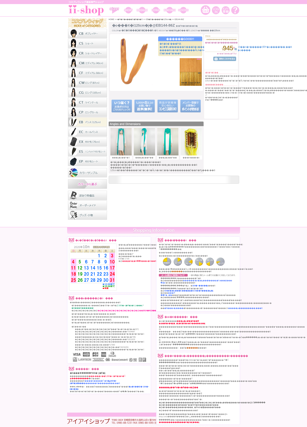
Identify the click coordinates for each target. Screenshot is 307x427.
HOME (111, 19)
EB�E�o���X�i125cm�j (158, 19)
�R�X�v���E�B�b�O (130, 19)
